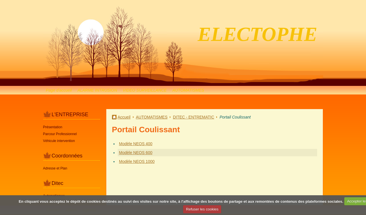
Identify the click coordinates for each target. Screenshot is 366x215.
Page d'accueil (59, 90)
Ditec (57, 183)
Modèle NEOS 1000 (137, 161)
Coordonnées (67, 156)
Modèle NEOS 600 (136, 152)
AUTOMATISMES (188, 90)
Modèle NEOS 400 (136, 143)
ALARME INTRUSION (97, 90)
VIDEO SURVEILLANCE (145, 90)
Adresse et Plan (55, 168)
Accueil (124, 117)
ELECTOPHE (257, 34)
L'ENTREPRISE (70, 114)
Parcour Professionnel (60, 134)
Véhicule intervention (59, 141)
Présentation (52, 127)
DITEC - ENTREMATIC (193, 117)
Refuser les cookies (202, 209)
